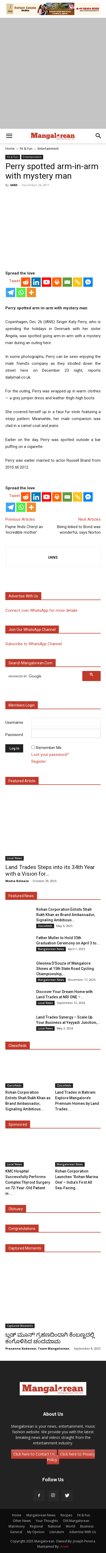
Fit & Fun (26, 148)
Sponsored (18, 1124)
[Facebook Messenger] (88, 282)
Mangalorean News (51, 949)
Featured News (21, 896)
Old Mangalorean (76, 1520)
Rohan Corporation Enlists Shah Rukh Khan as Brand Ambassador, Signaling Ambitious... (65, 914)
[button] (9, 136)
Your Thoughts (47, 1520)
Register (38, 761)
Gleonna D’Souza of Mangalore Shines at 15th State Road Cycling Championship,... (65, 968)
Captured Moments (25, 1248)
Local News (14, 858)
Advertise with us (23, 596)
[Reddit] (25, 282)
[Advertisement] (53, 73)
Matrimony (17, 1526)
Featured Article (22, 781)
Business (86, 1526)
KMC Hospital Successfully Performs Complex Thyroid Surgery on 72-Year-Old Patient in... (27, 1182)
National (54, 1526)
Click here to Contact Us (34, 1454)
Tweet (14, 281)
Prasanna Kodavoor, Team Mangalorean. (37, 1348)
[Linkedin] (36, 282)
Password (14, 734)
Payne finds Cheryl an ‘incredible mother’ (24, 529)
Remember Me (49, 747)
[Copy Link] (77, 282)
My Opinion (35, 1532)
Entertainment (48, 148)
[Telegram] (10, 292)
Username (14, 722)
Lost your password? (50, 754)
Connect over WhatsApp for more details (41, 610)
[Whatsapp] (21, 292)
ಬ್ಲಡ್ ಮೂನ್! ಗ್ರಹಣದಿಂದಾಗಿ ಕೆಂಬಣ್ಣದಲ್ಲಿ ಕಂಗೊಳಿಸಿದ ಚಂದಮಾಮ (50, 1338)
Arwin (64, 1546)
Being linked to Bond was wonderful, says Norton (79, 529)
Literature (57, 1532)
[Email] (67, 282)
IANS (14, 185)
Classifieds (45, 926)
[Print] (57, 282)
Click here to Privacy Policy (71, 1457)
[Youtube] (46, 282)
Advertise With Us (82, 1532)
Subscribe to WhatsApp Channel (33, 643)
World (70, 1526)
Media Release (17, 881)
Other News (22, 1520)
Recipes (66, 1515)
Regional (36, 1526)
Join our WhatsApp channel (32, 629)
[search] (45, 676)
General (16, 1532)
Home (10, 148)
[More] (31, 292)
